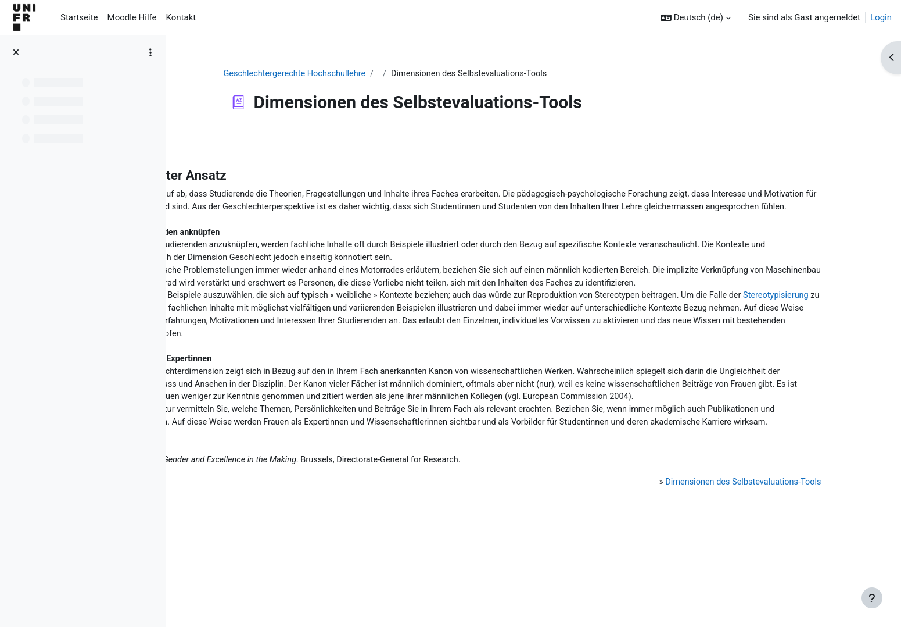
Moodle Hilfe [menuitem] (132, 17)
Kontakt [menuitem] (181, 17)
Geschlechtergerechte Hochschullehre (365, 74)
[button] (695, 17)
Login (881, 17)
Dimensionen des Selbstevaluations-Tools (728, 558)
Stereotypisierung (393, 339)
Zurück (209, 142)
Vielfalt (715, 352)
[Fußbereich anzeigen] (871, 597)
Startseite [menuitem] (79, 17)
